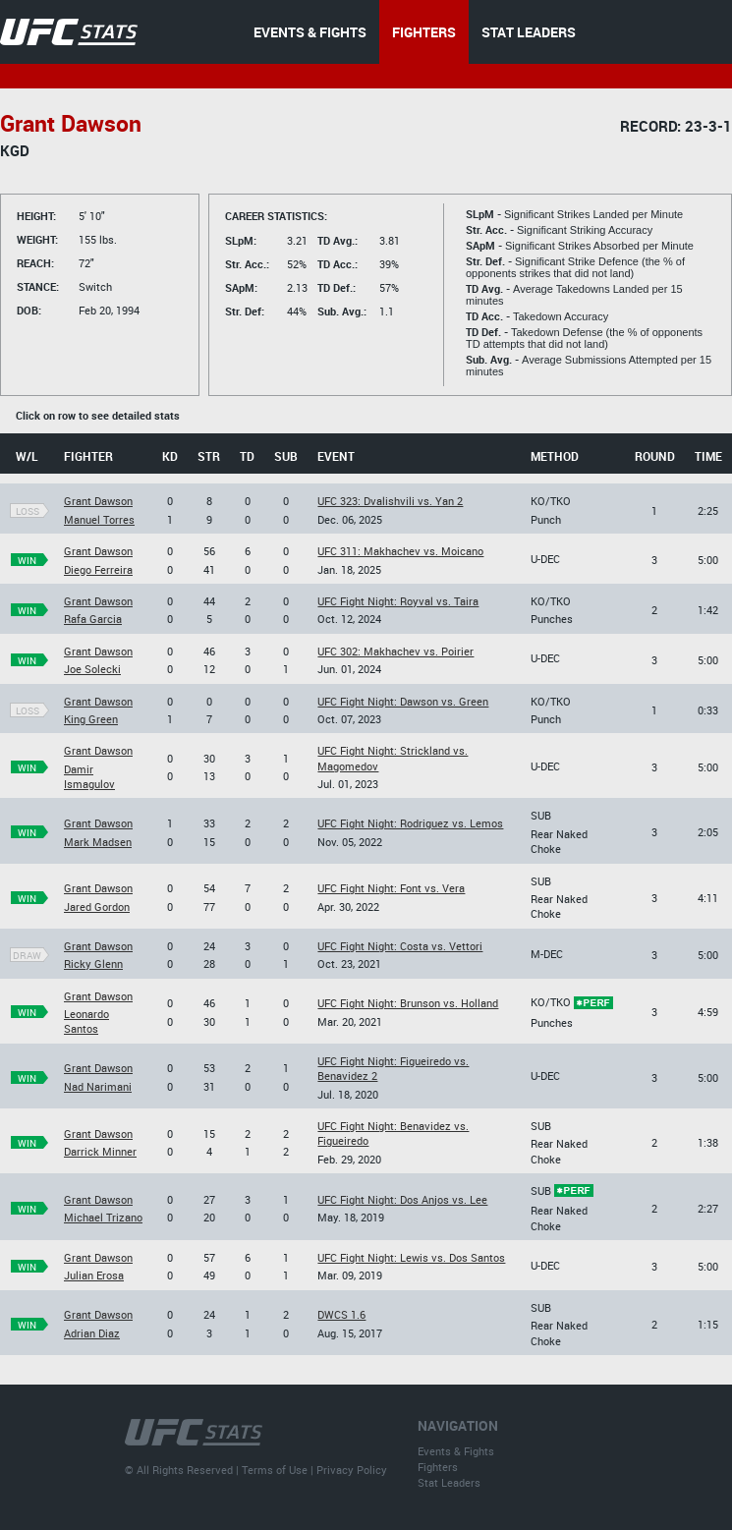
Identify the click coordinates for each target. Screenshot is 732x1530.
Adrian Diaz (92, 1333)
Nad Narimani (98, 1086)
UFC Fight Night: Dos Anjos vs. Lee (402, 1199)
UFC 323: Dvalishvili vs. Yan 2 (390, 500)
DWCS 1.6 (341, 1314)
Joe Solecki (92, 668)
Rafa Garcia (93, 618)
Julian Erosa (94, 1275)
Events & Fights (456, 1451)
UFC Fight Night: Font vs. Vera (391, 887)
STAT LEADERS (528, 32)
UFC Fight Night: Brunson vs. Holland (407, 1002)
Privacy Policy (351, 1469)
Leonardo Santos (86, 1021)
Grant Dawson (98, 500)
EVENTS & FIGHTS (309, 32)
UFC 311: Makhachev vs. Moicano (400, 550)
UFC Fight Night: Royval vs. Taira (398, 601)
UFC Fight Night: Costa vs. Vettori (399, 945)
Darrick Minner (100, 1151)
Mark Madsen (98, 841)
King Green (91, 718)
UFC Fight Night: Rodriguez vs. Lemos (410, 823)
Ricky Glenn (93, 963)
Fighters (438, 1466)
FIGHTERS (424, 32)
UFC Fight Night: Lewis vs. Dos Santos (411, 1257)
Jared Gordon (97, 906)
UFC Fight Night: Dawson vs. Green (402, 701)
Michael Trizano (103, 1217)
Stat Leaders (449, 1482)
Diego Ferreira (98, 569)
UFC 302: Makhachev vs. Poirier (395, 651)
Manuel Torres (99, 519)
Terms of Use (275, 1469)
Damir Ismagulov (89, 776)
